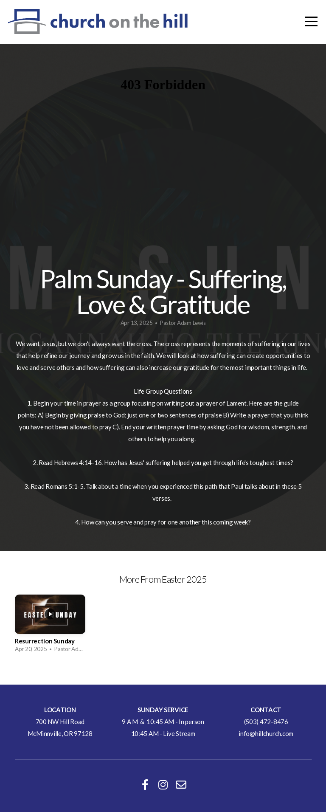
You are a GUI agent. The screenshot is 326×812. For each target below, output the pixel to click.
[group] (50, 626)
